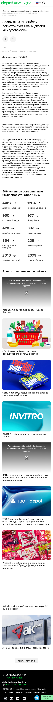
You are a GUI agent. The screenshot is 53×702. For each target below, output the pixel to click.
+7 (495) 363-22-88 (16, 675)
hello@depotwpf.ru (15, 682)
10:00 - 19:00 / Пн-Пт (15, 678)
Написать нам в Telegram (16, 685)
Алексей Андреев (9, 51)
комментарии (32, 51)
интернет (22, 51)
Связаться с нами (46, 697)
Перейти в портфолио (26, 661)
